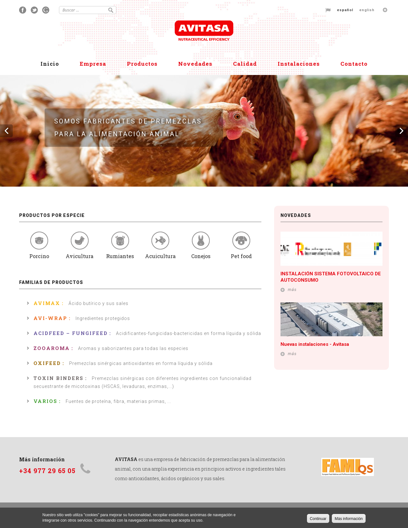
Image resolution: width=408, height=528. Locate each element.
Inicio (49, 63)
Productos (142, 63)
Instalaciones (299, 63)
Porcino (39, 245)
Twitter (34, 10)
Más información (349, 519)
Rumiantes (120, 245)
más (292, 289)
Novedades (195, 63)
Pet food (241, 245)
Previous (6, 130)
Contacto (354, 63)
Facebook (22, 10)
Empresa (93, 63)
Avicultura (80, 245)
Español (345, 10)
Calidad (245, 63)
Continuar (318, 519)
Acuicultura (160, 245)
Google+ (45, 10)
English (367, 10)
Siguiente (401, 130)
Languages (385, 10)
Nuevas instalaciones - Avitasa (314, 344)
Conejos (201, 245)
